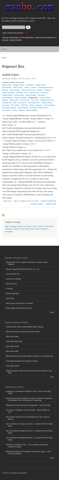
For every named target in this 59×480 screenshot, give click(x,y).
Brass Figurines (49, 105)
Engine (27, 229)
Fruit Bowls (29, 85)
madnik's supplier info (48, 201)
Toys (46, 226)
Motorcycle (18, 229)
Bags (7, 226)
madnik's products (37, 204)
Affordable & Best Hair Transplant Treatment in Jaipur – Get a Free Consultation (28, 453)
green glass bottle (12, 346)
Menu (3, 49)
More (52, 312)
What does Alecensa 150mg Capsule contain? (23, 332)
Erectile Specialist (12, 293)
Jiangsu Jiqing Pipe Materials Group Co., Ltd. (22, 269)
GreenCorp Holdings (13, 279)
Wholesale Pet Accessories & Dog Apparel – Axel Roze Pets (28, 405)
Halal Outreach (11, 284)
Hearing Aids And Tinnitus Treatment (19, 303)
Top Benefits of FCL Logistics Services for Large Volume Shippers (27, 263)
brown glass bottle (12, 366)
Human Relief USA (13, 274)
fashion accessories (28, 90)
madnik (14, 79)
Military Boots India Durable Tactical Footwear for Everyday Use (29, 356)
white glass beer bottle (14, 341)
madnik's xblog (51, 204)
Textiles (40, 226)
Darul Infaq (10, 298)
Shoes (51, 226)
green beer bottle (12, 351)
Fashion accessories (24, 226)
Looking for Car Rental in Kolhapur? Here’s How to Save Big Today (28, 392)
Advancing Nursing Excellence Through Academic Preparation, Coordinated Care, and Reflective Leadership (29, 399)
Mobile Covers (43, 108)
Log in (4, 33)
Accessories (6, 110)
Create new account (15, 33)
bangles (39, 90)
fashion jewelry (15, 90)
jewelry (14, 110)
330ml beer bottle (12, 337)
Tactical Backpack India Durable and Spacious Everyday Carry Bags (29, 372)
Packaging (8, 231)
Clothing (13, 226)
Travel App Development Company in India (22, 361)
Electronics (35, 229)
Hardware (9, 229)
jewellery (22, 110)
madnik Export (10, 74)
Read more (7, 200)
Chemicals (44, 229)
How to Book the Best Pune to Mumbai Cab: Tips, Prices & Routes (27, 418)
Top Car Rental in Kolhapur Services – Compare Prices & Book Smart (29, 425)
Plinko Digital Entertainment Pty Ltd (19, 308)
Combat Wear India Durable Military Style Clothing (24, 327)
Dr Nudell (9, 289)
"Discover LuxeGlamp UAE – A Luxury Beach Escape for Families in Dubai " (27, 446)
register (22, 201)
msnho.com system (19, 473)
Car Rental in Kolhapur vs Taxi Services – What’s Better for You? (28, 411)
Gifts (34, 226)
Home (3, 58)
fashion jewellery (32, 110)
